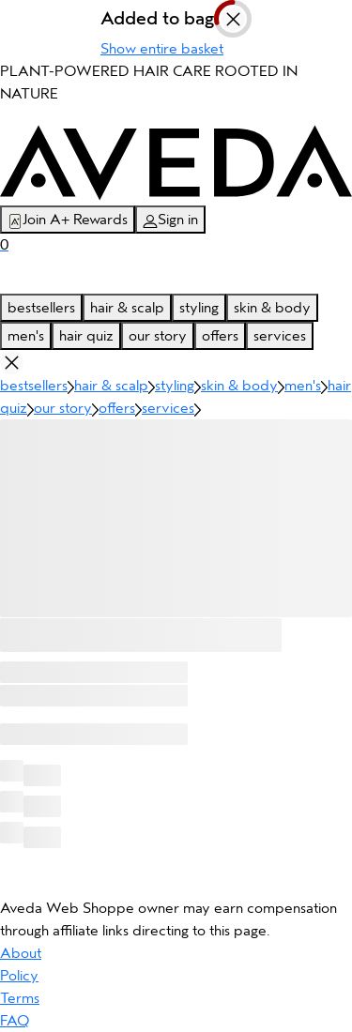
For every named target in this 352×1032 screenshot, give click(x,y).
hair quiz (86, 335)
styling (199, 307)
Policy (19, 975)
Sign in (170, 220)
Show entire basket (161, 48)
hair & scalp (127, 307)
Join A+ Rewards (68, 220)
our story (158, 335)
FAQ (15, 1020)
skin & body (272, 307)
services (279, 335)
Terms (19, 998)
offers (220, 335)
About (20, 953)
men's (26, 335)
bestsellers (41, 307)
